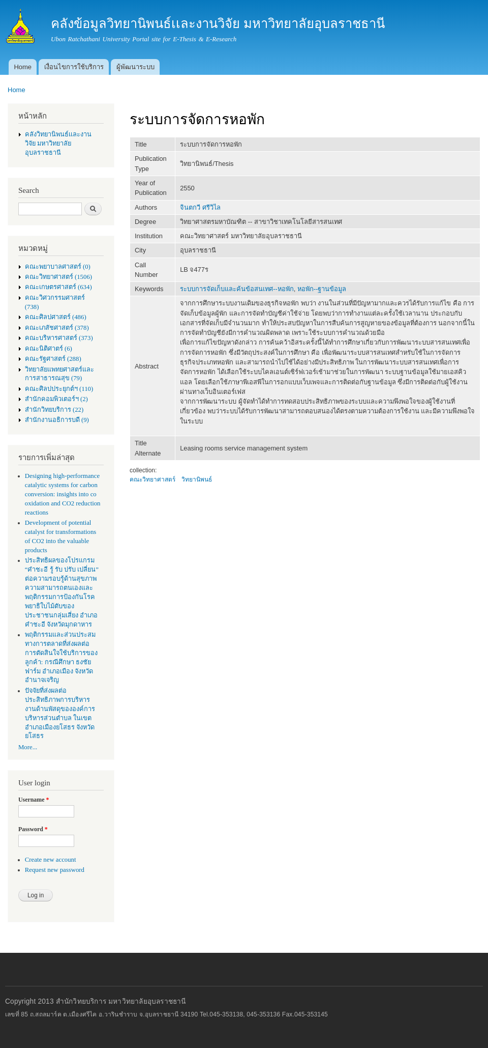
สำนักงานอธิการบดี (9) (57, 419)
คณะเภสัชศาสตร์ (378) (57, 327)
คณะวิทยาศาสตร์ (152, 479)
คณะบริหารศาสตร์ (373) (59, 338)
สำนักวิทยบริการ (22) (54, 409)
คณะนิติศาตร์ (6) (48, 348)
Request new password (54, 869)
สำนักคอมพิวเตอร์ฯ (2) (56, 399)
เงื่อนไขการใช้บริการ (74, 67)
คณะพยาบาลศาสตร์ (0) (57, 266)
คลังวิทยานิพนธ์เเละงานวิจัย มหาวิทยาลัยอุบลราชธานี (58, 143)
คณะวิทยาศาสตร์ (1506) (58, 276)
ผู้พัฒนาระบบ (135, 67)
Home (23, 67)
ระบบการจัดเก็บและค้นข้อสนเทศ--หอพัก (237, 289)
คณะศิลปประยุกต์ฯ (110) (59, 388)
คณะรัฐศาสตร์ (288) (53, 358)
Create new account (50, 859)
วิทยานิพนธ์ (196, 479)
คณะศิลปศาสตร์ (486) (55, 317)
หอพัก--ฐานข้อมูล (322, 289)
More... (27, 747)
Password (33, 829)
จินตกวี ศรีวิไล (200, 207)
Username (33, 799)
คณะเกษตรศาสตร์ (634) (58, 287)
